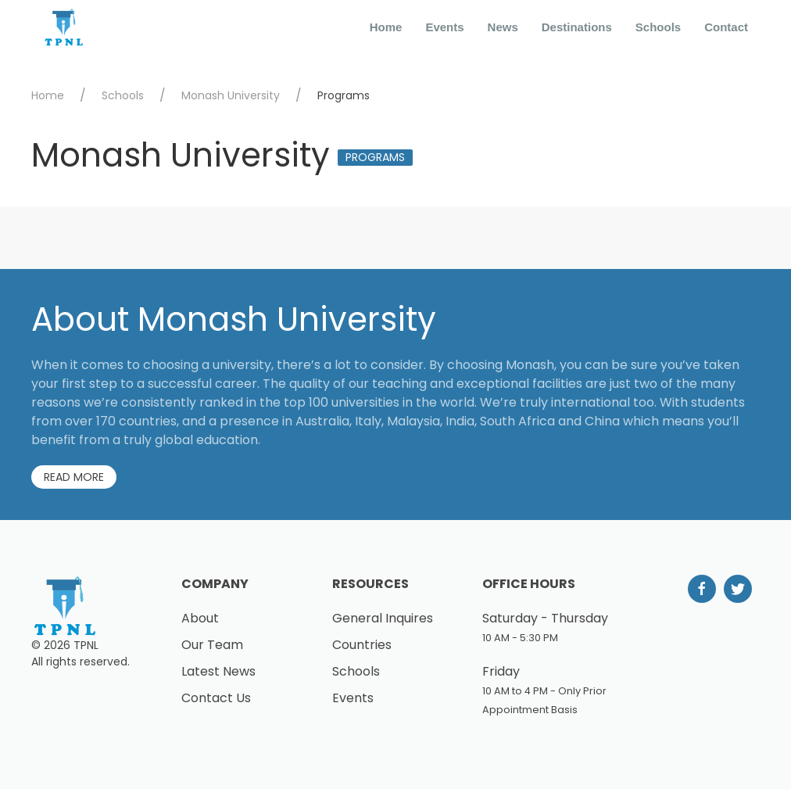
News (503, 27)
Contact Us (216, 698)
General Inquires (382, 618)
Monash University (230, 95)
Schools (658, 27)
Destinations (577, 27)
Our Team (212, 645)
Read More (74, 477)
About (200, 618)
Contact (726, 27)
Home (386, 27)
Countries (362, 645)
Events (444, 27)
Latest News (218, 671)
